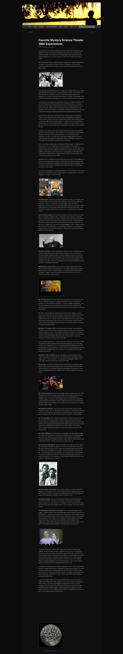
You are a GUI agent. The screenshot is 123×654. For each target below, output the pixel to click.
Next (93, 31)
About (35, 26)
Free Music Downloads (51, 26)
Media (60, 26)
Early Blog (41, 26)
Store (71, 26)
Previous (30, 31)
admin (53, 47)
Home (30, 26)
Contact (66, 26)
